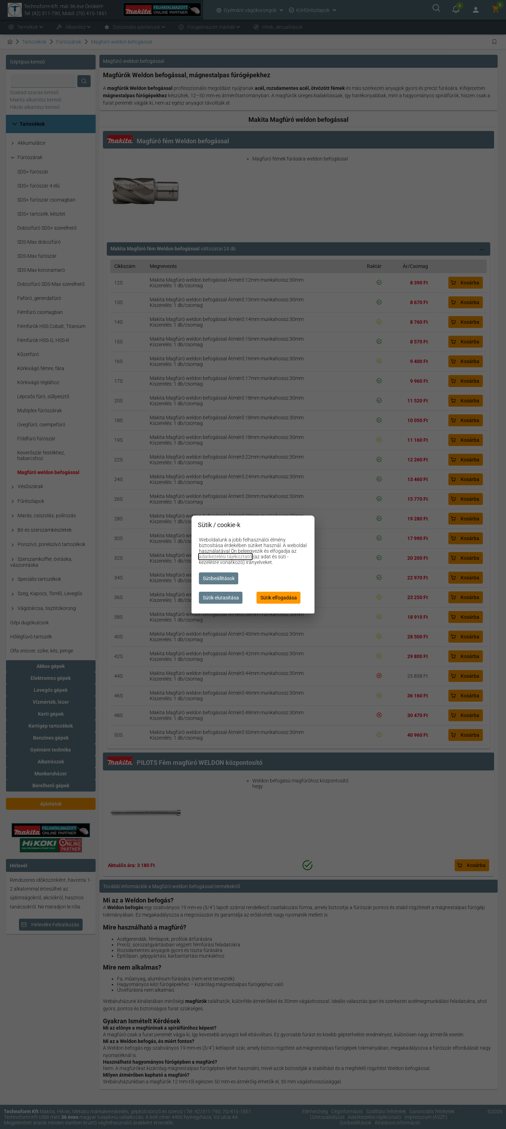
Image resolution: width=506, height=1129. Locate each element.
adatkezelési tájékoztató (225, 556)
